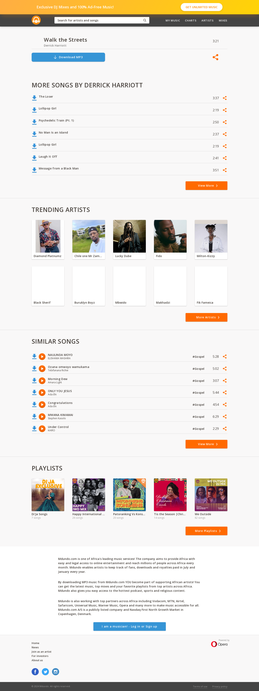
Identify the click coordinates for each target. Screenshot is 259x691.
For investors (40, 656)
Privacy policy (219, 686)
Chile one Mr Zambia (88, 256)
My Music (173, 20)
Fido (159, 256)
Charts (190, 20)
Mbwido (120, 302)
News (35, 647)
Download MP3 (68, 57)
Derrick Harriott (55, 45)
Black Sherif (42, 302)
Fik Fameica (205, 302)
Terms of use (200, 686)
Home (35, 643)
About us (37, 660)
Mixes (223, 20)
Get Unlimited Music (202, 7)
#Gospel (199, 357)
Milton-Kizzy (206, 256)
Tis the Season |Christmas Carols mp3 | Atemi (170, 514)
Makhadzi (163, 302)
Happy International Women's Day (88, 514)
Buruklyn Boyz (84, 302)
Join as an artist (41, 651)
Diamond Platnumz (47, 256)
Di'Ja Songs (39, 514)
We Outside (203, 514)
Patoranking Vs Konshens (129, 514)
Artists (207, 20)
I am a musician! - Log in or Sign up (129, 626)
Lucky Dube (123, 256)
